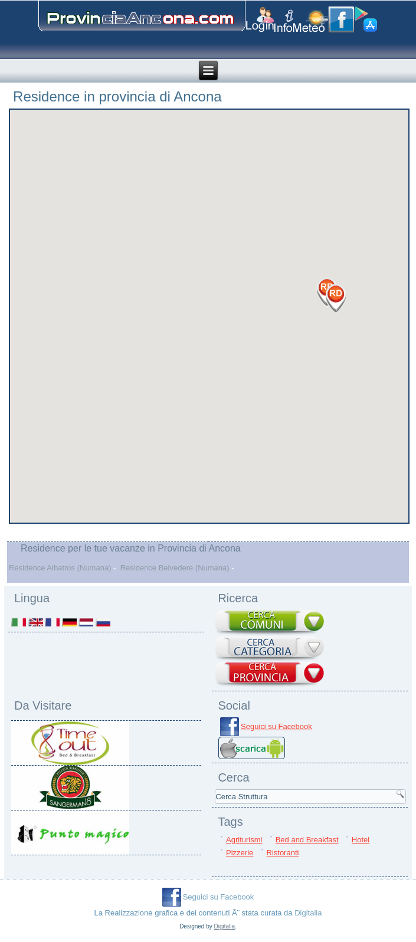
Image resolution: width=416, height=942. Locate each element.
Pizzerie (239, 852)
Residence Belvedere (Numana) (175, 567)
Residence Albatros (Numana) (60, 567)
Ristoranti (283, 852)
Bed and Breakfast (307, 839)
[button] (335, 299)
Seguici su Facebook (276, 726)
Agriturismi (244, 839)
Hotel (360, 839)
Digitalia (308, 912)
